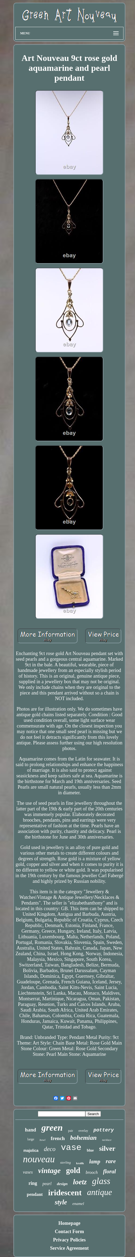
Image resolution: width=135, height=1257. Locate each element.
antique (99, 1192)
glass (101, 1181)
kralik (80, 1163)
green (52, 1128)
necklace (106, 1139)
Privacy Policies (69, 1240)
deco (49, 1149)
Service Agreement (69, 1248)
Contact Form (69, 1231)
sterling (65, 1162)
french (58, 1138)
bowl (42, 1139)
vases (28, 1172)
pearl (47, 1183)
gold (73, 1170)
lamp (94, 1161)
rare (111, 1161)
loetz (80, 1182)
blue (90, 1150)
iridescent (65, 1192)
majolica (30, 1150)
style (61, 1202)
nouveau (39, 1159)
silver (107, 1148)
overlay (83, 1131)
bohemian (83, 1137)
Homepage (70, 1223)
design (62, 1184)
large (30, 1139)
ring (32, 1183)
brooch (92, 1172)
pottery (103, 1130)
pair (70, 1131)
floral (109, 1171)
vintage (49, 1170)
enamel (78, 1203)
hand (30, 1130)
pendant (35, 1194)
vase (71, 1148)
